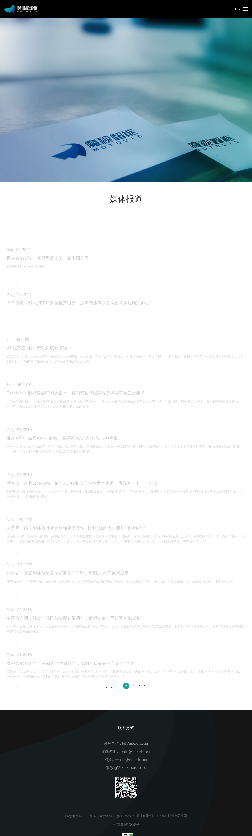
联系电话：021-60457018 (126, 768)
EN (238, 9)
